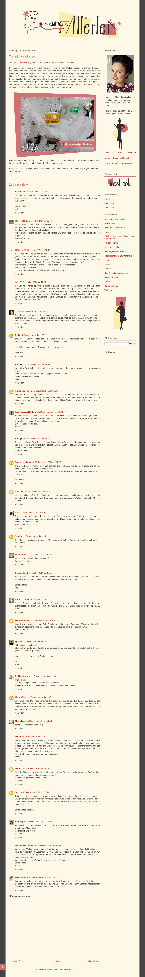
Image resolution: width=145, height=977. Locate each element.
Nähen (107, 264)
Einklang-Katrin (22, 676)
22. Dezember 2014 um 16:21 (35, 737)
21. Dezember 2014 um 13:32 (38, 491)
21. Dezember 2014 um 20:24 (43, 620)
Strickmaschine (111, 286)
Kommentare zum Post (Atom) (60, 970)
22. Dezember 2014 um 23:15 (36, 769)
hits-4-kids (20, 221)
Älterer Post (93, 961)
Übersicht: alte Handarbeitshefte (118, 163)
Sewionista (20, 192)
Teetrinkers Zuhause (24, 462)
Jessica (18, 792)
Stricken (108, 282)
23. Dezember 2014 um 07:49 (36, 792)
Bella (17, 335)
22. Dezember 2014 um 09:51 (39, 721)
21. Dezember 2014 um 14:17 (33, 512)
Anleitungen (109, 223)
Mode (106, 260)
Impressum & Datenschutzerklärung (120, 152)
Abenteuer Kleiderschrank (115, 219)
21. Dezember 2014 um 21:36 (43, 676)
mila (17, 282)
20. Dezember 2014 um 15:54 (39, 221)
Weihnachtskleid (22, 63)
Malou (18, 737)
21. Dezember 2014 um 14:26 (35, 536)
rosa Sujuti (20, 822)
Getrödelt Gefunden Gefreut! (116, 158)
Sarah (18, 311)
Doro (17, 599)
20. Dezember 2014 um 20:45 (34, 311)
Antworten (19, 213)
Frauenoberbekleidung (25, 412)
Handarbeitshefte (111, 247)
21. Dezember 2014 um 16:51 (39, 573)
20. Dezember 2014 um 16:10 (37, 250)
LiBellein (19, 250)
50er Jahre (109, 208)
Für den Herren (111, 243)
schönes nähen (22, 620)
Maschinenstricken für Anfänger (118, 256)
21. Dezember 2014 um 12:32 (37, 438)
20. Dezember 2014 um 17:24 (33, 282)
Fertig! (107, 232)
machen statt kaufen (24, 845)
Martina (18, 769)
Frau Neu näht (21, 877)
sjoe (17, 641)
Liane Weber (21, 697)
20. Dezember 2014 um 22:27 (34, 335)
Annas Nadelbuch (23, 391)
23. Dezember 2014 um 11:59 (48, 845)
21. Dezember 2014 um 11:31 (45, 391)
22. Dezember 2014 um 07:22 (41, 697)
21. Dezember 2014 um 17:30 (33, 599)
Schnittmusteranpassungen (116, 273)
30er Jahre (109, 199)
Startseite (55, 961)
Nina (17, 512)
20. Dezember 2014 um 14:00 (39, 192)
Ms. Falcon (20, 721)
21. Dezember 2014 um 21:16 (33, 641)
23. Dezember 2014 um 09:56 (39, 822)
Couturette (20, 573)
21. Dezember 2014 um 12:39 (48, 462)
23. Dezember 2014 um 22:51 (42, 877)
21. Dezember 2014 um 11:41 (50, 412)
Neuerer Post (17, 961)
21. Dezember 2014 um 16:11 (40, 555)
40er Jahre (109, 203)
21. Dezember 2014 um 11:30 (37, 364)
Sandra (18, 536)
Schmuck (108, 269)
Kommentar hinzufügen (21, 896)
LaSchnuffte (20, 555)
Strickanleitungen (112, 277)
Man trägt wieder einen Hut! (116, 251)
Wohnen (108, 290)
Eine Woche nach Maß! (114, 228)
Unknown (19, 491)
